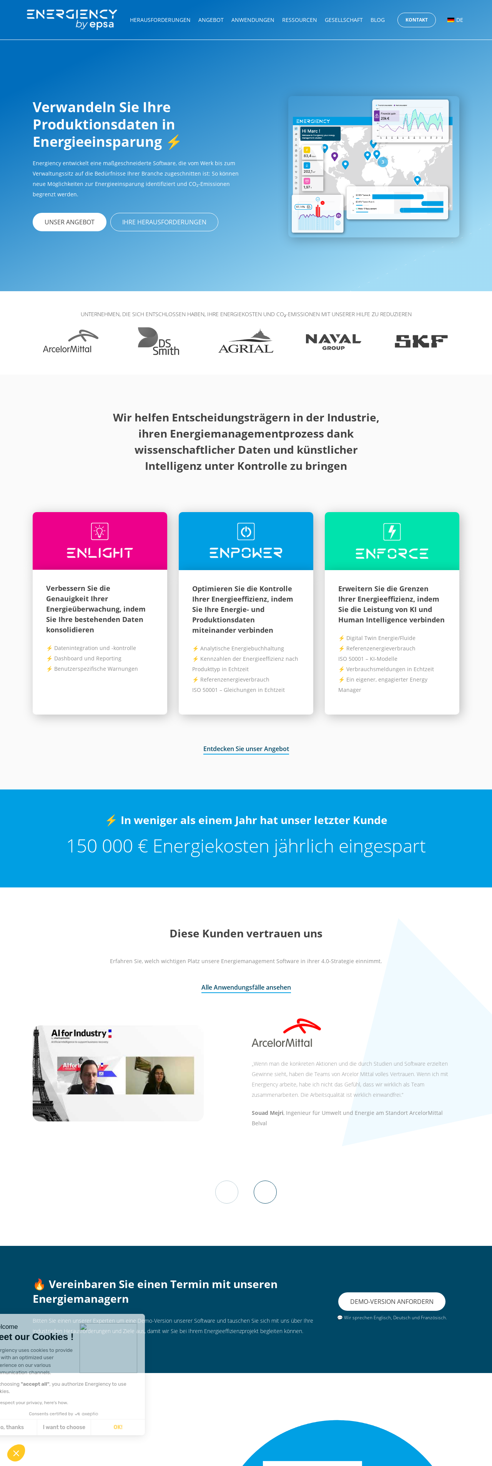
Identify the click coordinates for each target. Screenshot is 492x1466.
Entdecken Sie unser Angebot (246, 749)
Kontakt (417, 20)
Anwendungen (252, 19)
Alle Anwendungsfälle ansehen (246, 987)
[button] (16, 1453)
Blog (378, 19)
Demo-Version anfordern (392, 1301)
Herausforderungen (160, 19)
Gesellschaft (344, 19)
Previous (226, 1192)
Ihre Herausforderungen (164, 222)
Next (265, 1192)
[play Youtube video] (118, 1073)
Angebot (211, 19)
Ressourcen (299, 19)
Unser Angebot (70, 222)
